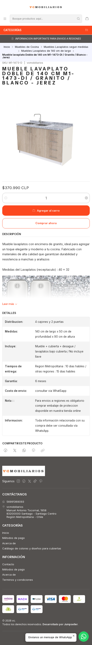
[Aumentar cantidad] (86, 198)
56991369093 (13, 501)
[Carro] (87, 19)
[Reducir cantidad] (5, 198)
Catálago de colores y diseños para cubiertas (31, 548)
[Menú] (5, 19)
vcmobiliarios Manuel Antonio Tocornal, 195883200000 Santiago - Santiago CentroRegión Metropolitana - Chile (29, 512)
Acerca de (9, 543)
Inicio (7, 47)
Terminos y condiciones (17, 579)
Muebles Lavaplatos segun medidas (66, 47)
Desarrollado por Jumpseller (60, 624)
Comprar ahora (46, 223)
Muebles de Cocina (27, 47)
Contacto (8, 564)
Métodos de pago (13, 538)
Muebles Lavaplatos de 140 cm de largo (46, 51)
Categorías (46, 30)
